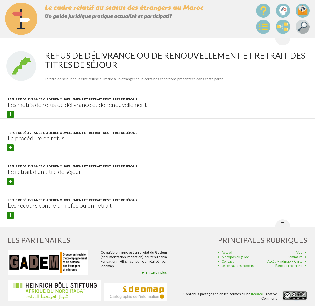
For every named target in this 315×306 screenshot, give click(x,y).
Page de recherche (288, 266)
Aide (299, 252)
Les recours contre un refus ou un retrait (60, 205)
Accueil (227, 252)
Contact (228, 261)
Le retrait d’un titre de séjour (44, 171)
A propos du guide (235, 257)
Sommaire (295, 257)
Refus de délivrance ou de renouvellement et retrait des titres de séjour (72, 99)
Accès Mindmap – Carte (284, 261)
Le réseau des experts (238, 266)
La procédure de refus (36, 138)
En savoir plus (156, 272)
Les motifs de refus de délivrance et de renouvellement (77, 104)
